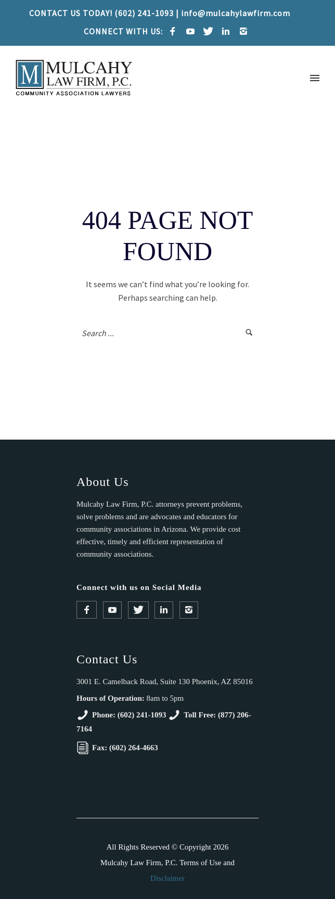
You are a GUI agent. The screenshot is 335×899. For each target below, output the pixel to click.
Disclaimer (167, 878)
